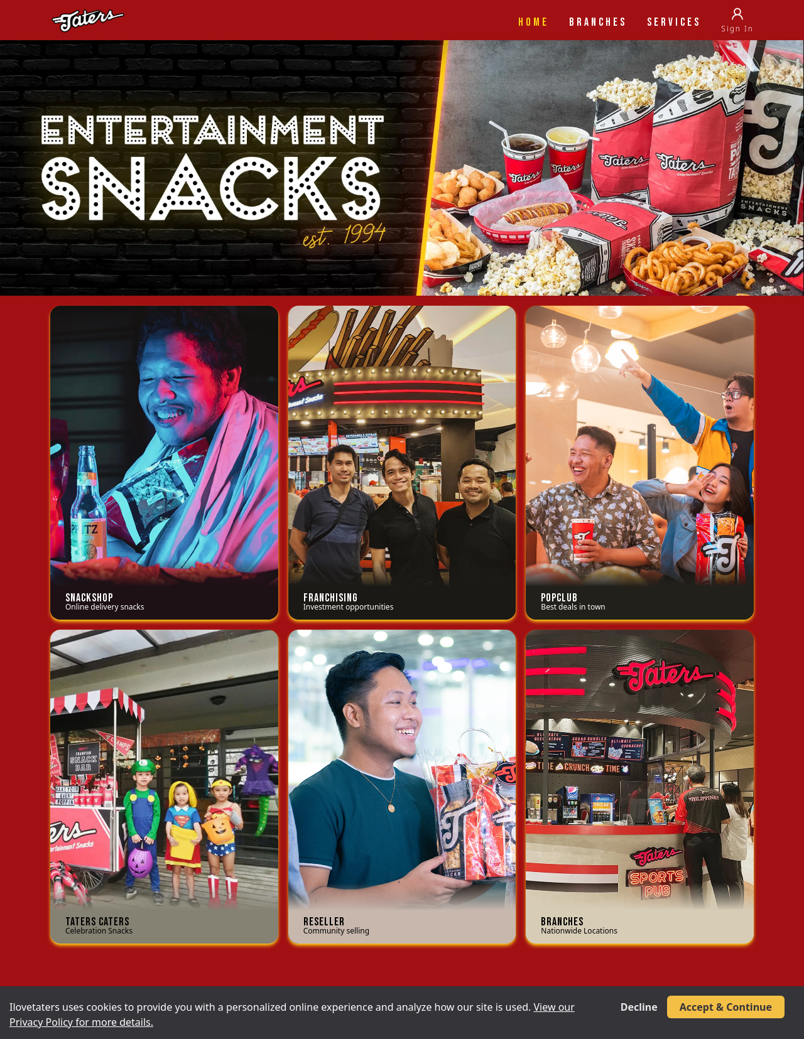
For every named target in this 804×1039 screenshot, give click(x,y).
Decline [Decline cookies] (639, 1007)
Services (674, 22)
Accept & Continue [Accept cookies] (726, 1007)
